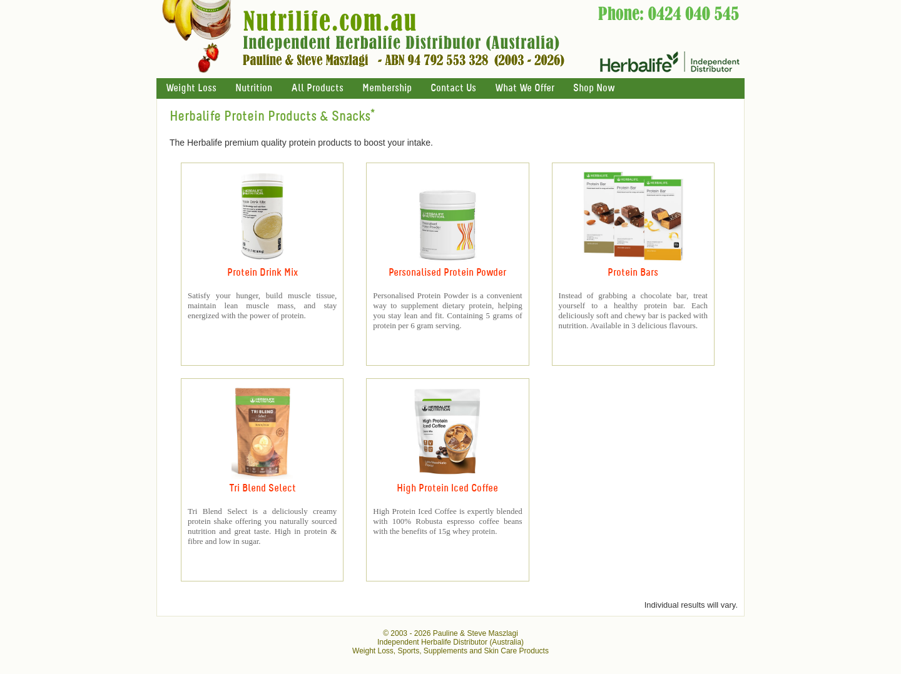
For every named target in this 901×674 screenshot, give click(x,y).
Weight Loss (191, 88)
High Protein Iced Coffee (447, 488)
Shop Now (593, 88)
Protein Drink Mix (262, 273)
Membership (387, 88)
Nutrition (253, 88)
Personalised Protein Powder (447, 273)
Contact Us (453, 88)
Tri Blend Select (262, 488)
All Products (317, 88)
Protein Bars (633, 273)
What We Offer (524, 88)
